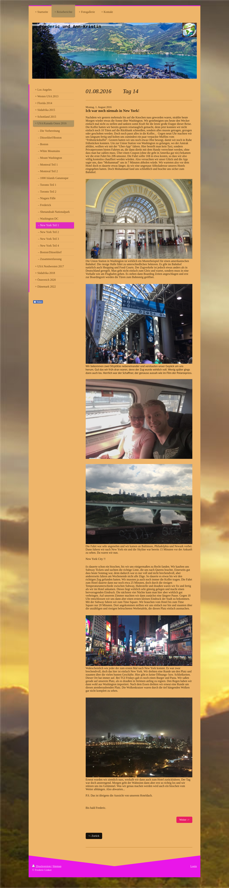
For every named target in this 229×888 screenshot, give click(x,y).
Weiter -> (184, 819)
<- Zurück (94, 835)
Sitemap (57, 866)
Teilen (38, 302)
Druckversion (41, 866)
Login (193, 866)
